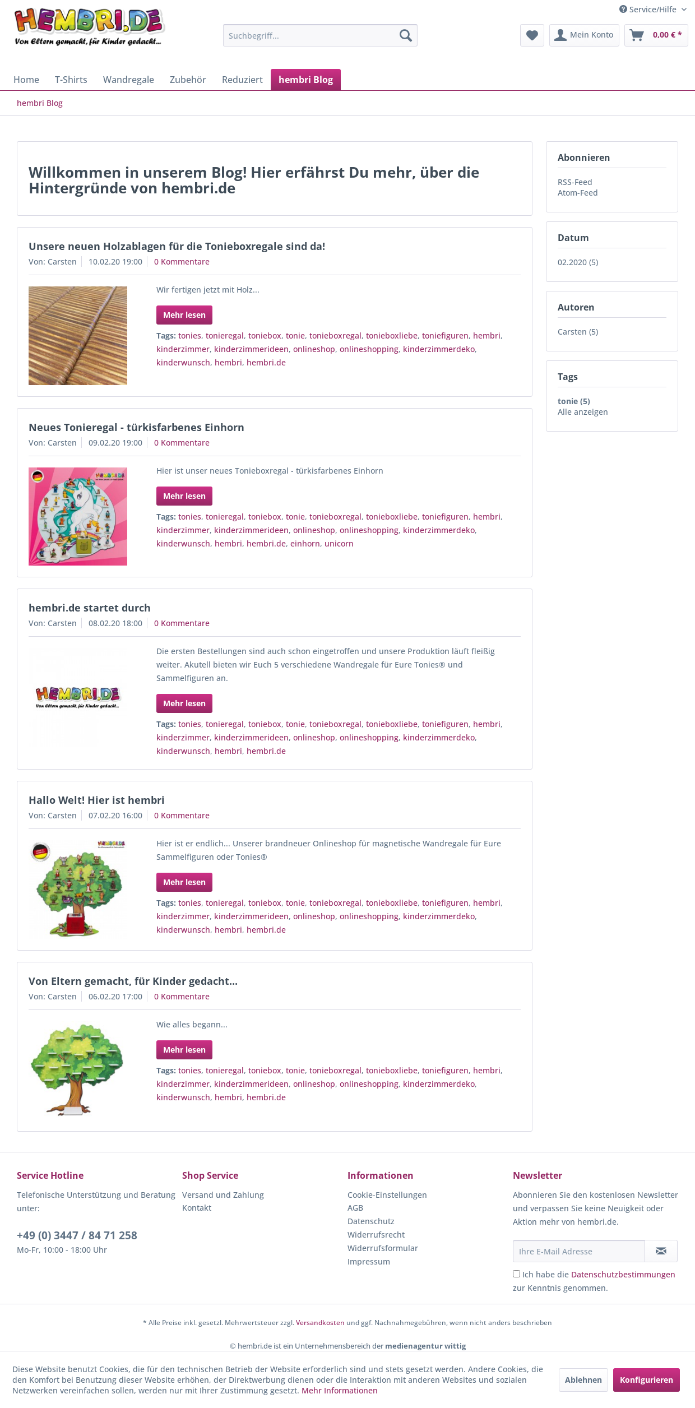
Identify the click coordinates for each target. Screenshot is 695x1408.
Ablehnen (583, 1379)
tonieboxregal (335, 335)
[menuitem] (320, 35)
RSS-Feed (575, 182)
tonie (295, 335)
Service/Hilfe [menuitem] (649, 9)
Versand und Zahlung (223, 1194)
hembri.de (266, 362)
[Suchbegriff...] (320, 35)
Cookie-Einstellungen (387, 1194)
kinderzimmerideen (251, 349)
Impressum (368, 1261)
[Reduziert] (242, 79)
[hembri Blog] (306, 79)
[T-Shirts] (71, 79)
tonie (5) (574, 401)
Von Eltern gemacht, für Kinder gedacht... (133, 981)
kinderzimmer (183, 349)
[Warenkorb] (656, 35)
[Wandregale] (128, 79)
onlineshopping (369, 349)
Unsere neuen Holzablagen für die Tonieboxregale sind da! (177, 246)
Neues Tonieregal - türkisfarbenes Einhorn (136, 427)
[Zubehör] (188, 79)
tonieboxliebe (392, 335)
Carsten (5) (578, 331)
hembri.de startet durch (90, 607)
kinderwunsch (183, 362)
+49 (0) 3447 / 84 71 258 (77, 1235)
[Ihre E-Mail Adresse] (579, 1251)
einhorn (305, 543)
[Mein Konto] (584, 35)
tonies (189, 335)
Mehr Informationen (340, 1390)
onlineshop (314, 349)
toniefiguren (445, 335)
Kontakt (196, 1207)
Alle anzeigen (583, 411)
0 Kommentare (182, 261)
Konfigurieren (646, 1379)
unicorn (339, 543)
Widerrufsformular (382, 1248)
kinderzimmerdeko (439, 349)
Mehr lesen (184, 314)
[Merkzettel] (532, 35)
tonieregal (225, 335)
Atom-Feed (578, 192)
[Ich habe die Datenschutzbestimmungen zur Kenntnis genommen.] (516, 1273)
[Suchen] (406, 35)
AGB (355, 1207)
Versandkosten (320, 1322)
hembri (487, 335)
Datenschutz (371, 1221)
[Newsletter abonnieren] (661, 1251)
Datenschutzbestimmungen (623, 1274)
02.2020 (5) (578, 262)
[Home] (26, 79)
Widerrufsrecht (376, 1234)
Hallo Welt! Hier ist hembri (97, 800)
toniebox (264, 335)
